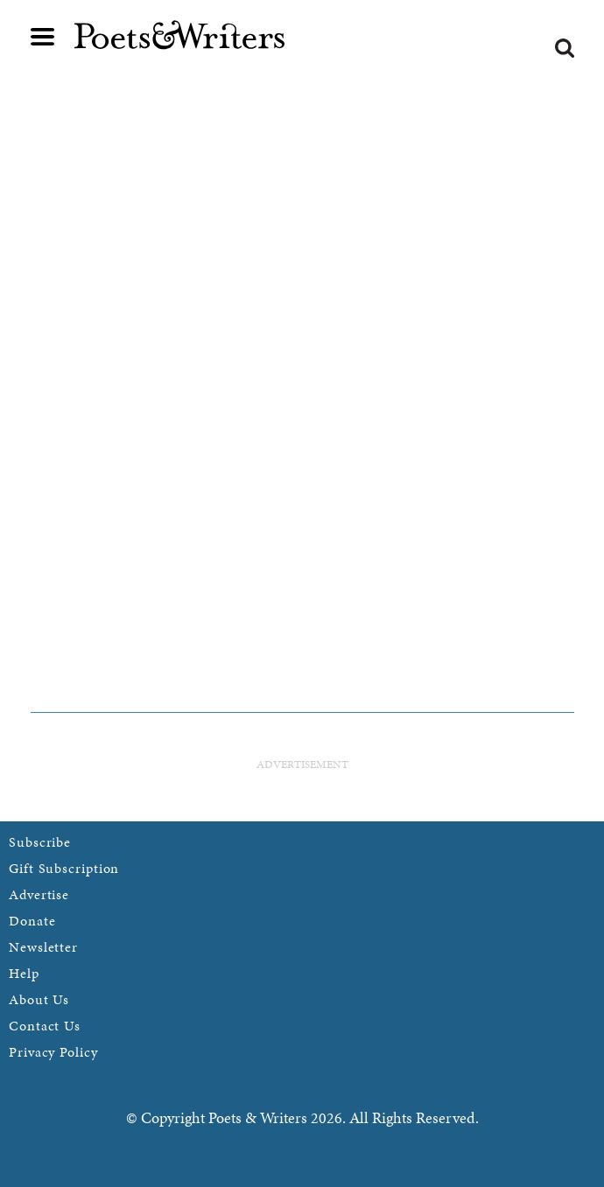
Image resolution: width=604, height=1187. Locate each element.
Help (24, 973)
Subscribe (40, 842)
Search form (564, 48)
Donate (32, 921)
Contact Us (45, 1026)
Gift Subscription (64, 868)
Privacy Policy (53, 1052)
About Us (39, 999)
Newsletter (43, 947)
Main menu (43, 36)
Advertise (39, 894)
